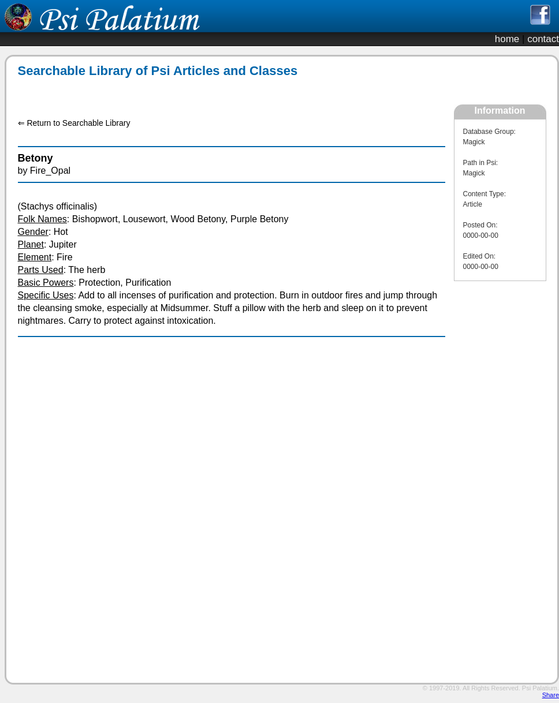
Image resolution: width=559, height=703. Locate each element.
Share (550, 694)
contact (543, 38)
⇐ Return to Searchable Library (74, 123)
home (507, 38)
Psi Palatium (539, 688)
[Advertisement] (500, 494)
